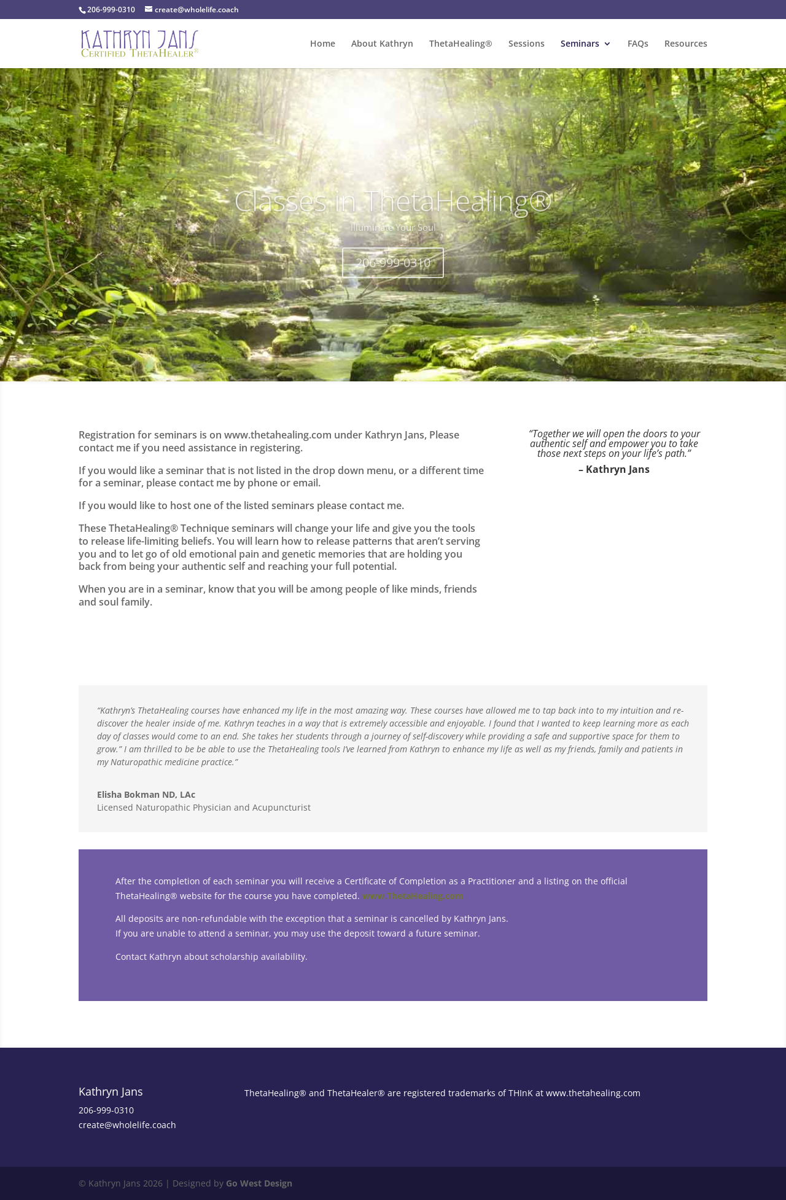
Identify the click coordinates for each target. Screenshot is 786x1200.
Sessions (526, 44)
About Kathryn (382, 44)
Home (322, 44)
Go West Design (259, 1183)
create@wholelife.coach (127, 1125)
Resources (685, 44)
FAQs (638, 44)
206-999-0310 (393, 276)
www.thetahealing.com (593, 1093)
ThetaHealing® (460, 44)
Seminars (580, 44)
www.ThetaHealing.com (413, 896)
